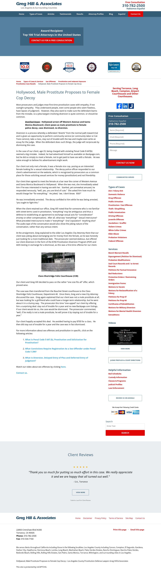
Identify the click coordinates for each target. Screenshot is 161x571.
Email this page (137, 529)
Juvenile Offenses (116, 219)
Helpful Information (119, 369)
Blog (111, 14)
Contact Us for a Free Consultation (51, 40)
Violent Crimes (114, 226)
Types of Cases (36, 14)
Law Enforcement (116, 388)
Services (113, 249)
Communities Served (125, 177)
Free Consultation (118, 116)
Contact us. (22, 372)
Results (80, 14)
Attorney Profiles (96, 14)
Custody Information (117, 377)
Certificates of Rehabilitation (121, 304)
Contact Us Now (125, 162)
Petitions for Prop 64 (117, 300)
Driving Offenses (115, 216)
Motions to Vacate (116, 287)
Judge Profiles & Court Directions (125, 360)
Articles (51, 14)
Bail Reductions (115, 273)
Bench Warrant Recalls (118, 253)
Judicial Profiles (115, 384)
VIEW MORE (125, 349)
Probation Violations (117, 237)
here (63, 366)
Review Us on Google (125, 398)
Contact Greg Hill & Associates (133, 5)
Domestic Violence (116, 194)
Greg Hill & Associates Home (39, 5)
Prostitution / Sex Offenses (120, 205)
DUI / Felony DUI (115, 191)
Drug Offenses (114, 198)
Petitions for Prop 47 (117, 297)
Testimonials (65, 14)
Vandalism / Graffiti (117, 223)
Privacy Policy (100, 518)
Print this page (120, 529)
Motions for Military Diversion (121, 307)
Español (121, 14)
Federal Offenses (115, 241)
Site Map (129, 518)
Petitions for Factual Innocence (122, 270)
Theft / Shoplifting (116, 208)
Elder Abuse (113, 234)
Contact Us (135, 14)
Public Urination (115, 201)
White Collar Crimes (117, 230)
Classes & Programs (117, 381)
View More (80, 492)
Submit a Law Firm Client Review (81, 500)
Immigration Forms (117, 283)
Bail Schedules (114, 373)
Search (125, 432)
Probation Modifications (119, 260)
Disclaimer (87, 518)
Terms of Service (116, 518)
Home (21, 14)
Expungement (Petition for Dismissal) (125, 256)
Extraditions (113, 315)
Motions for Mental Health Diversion (124, 311)
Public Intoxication (116, 212)
